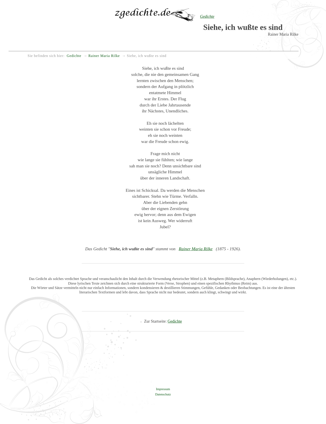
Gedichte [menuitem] (74, 56)
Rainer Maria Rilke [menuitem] (104, 56)
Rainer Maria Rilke (196, 248)
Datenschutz (163, 394)
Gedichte (175, 321)
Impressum (163, 389)
